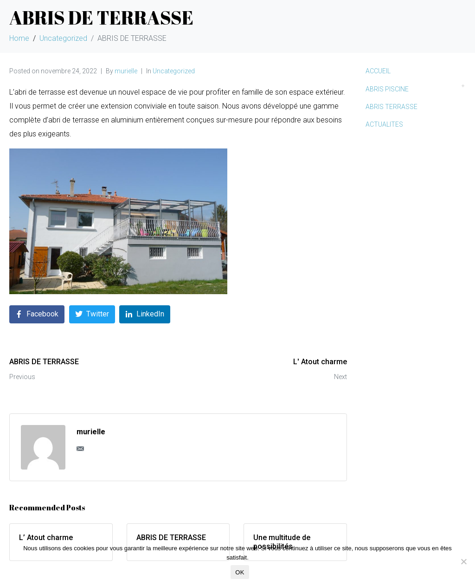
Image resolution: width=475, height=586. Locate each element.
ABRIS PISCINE (387, 89)
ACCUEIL (378, 71)
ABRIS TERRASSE (391, 106)
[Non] (463, 561)
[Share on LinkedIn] (144, 314)
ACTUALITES (384, 124)
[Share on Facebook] (36, 314)
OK (239, 572)
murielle (126, 71)
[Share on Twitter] (92, 314)
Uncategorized (174, 71)
